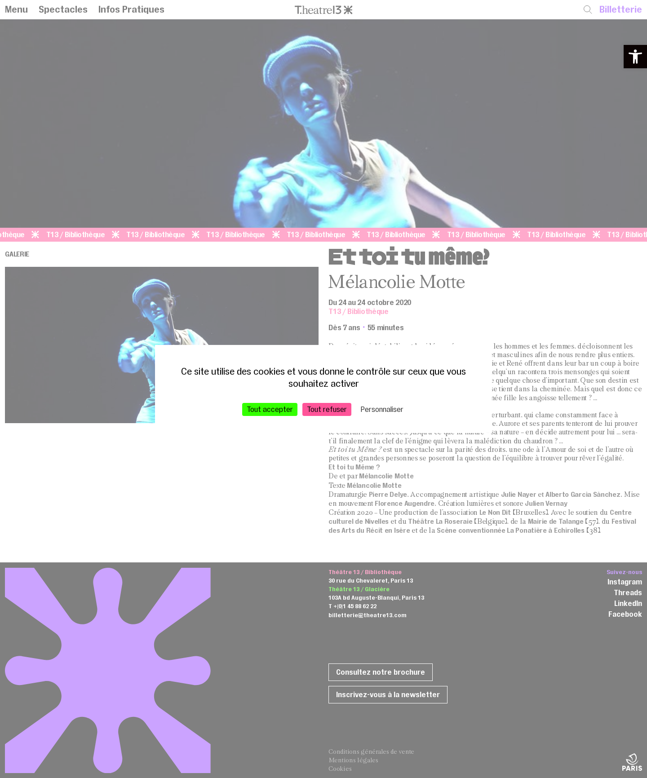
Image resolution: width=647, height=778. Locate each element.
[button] (635, 56)
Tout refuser (327, 409)
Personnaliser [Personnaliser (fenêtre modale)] (382, 409)
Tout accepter (270, 409)
